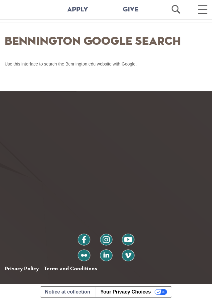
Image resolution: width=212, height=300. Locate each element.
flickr (83, 252)
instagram (106, 237)
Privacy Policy (22, 268)
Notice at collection (67, 291)
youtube (128, 237)
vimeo (128, 252)
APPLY (77, 9)
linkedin (106, 252)
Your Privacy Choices (125, 291)
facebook (84, 237)
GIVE (131, 9)
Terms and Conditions (70, 268)
